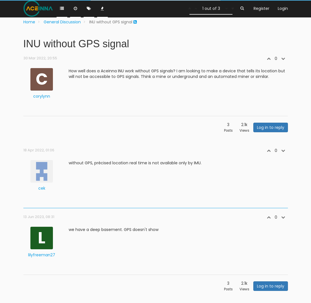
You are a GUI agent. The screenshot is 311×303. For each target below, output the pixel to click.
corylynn (41, 96)
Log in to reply (270, 127)
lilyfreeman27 (41, 255)
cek (41, 188)
